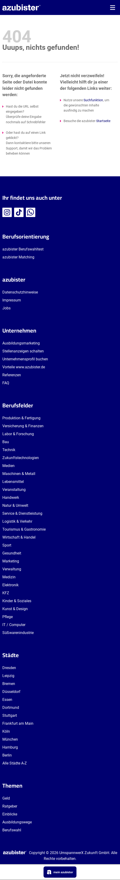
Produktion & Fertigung (21, 418)
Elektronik (10, 585)
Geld (6, 798)
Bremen (8, 683)
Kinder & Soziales (16, 601)
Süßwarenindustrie (18, 632)
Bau (5, 442)
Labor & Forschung (18, 434)
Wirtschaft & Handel (19, 537)
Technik (8, 450)
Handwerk (10, 497)
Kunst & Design (15, 609)
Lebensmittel (13, 481)
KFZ (5, 593)
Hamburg (10, 747)
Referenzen (11, 375)
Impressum (11, 300)
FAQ (5, 383)
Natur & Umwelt (15, 505)
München (10, 739)
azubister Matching (18, 257)
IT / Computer (13, 625)
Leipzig (8, 676)
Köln (6, 731)
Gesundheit (11, 553)
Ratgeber (9, 806)
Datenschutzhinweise (20, 292)
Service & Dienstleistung (22, 513)
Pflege (7, 617)
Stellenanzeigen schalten (23, 351)
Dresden (9, 668)
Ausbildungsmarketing (21, 343)
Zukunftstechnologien (20, 458)
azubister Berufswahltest (23, 249)
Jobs (6, 308)
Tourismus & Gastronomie (24, 529)
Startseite (103, 121)
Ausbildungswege (17, 822)
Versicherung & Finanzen (23, 426)
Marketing (10, 561)
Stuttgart (9, 715)
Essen (7, 699)
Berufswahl (11, 830)
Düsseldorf (11, 691)
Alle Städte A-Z (14, 763)
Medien (8, 466)
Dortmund (10, 707)
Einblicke (9, 814)
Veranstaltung (14, 489)
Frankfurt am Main (17, 723)
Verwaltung (11, 569)
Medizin (9, 577)
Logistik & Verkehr (17, 521)
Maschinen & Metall (18, 473)
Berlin (7, 755)
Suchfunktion (93, 100)
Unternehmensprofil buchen (25, 359)
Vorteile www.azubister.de (23, 367)
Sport (6, 545)
